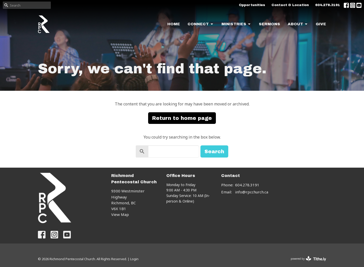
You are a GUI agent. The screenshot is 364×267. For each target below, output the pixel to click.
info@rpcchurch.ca (251, 191)
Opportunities (252, 5)
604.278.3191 (327, 5)
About (298, 24)
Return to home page (182, 118)
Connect (201, 24)
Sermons (269, 24)
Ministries (236, 24)
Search (214, 151)
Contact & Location (290, 5)
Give (321, 24)
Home (173, 24)
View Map (120, 214)
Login (134, 259)
